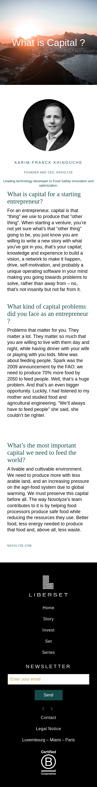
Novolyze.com (19, 545)
